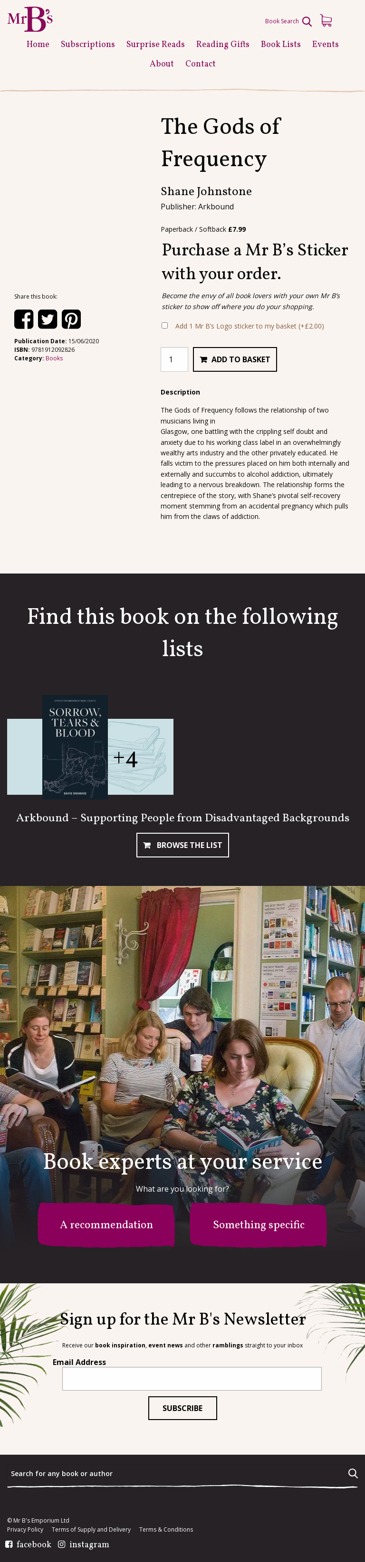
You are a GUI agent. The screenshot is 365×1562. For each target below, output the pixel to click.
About (162, 64)
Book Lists (281, 45)
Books (54, 358)
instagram (89, 1545)
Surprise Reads (155, 45)
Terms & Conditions (166, 1530)
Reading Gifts (223, 45)
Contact (200, 64)
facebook (34, 1545)
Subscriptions (88, 45)
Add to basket (240, 359)
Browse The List (188, 845)
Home (38, 45)
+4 (126, 757)
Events (325, 45)
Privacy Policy (25, 1530)
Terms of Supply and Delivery (91, 1530)
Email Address (79, 1362)
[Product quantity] (174, 359)
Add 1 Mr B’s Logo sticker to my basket (249, 325)
